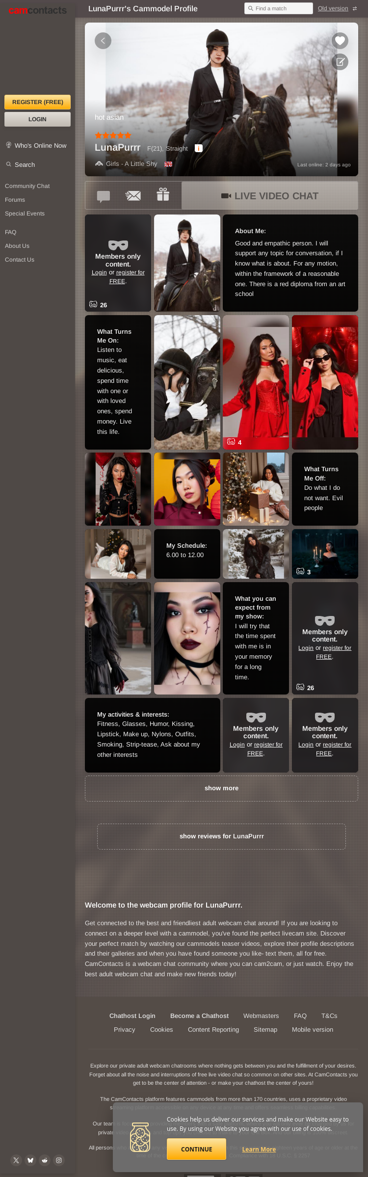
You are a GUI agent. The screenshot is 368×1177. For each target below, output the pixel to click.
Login (37, 119)
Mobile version (312, 1029)
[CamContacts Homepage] (37, 49)
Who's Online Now (40, 145)
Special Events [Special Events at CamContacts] (25, 213)
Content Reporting (213, 1029)
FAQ (300, 1015)
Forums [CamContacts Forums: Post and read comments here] (15, 199)
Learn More (259, 1149)
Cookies (161, 1029)
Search (25, 164)
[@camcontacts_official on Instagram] (59, 1160)
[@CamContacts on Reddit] (45, 1160)
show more (221, 788)
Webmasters (261, 1015)
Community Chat (27, 186)
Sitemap (265, 1029)
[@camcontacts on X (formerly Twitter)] (16, 1160)
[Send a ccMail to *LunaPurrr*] (133, 195)
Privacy (124, 1029)
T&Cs (329, 1015)
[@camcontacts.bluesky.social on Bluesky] (30, 1160)
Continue (196, 1149)
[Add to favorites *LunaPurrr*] (340, 40)
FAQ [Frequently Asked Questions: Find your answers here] (10, 232)
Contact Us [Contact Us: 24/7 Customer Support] (19, 259)
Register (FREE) (37, 102)
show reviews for (222, 836)
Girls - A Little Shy (126, 163)
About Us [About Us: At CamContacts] (17, 245)
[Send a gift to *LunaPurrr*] (163, 195)
